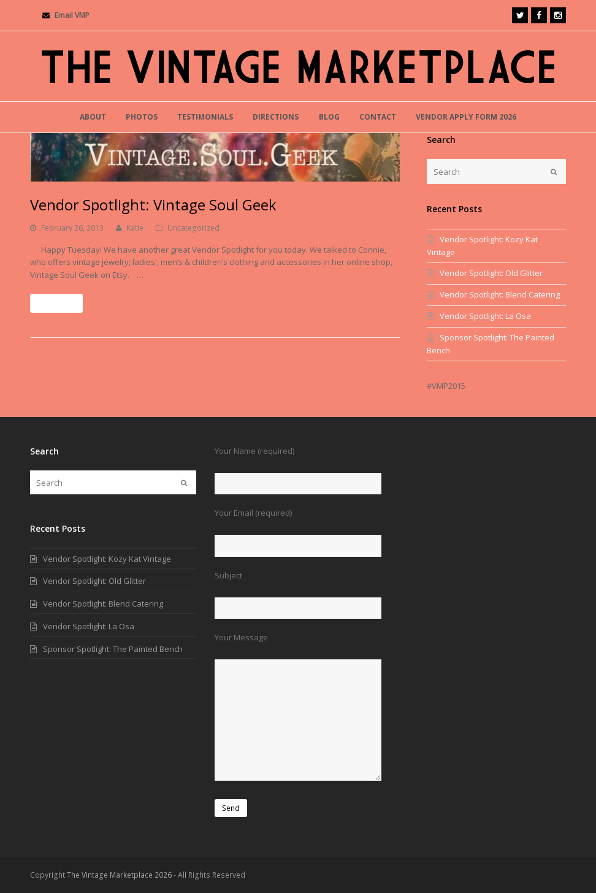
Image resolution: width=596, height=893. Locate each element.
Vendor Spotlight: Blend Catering (500, 294)
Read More (56, 303)
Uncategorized (193, 228)
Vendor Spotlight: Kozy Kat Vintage (107, 558)
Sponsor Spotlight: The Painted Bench (113, 648)
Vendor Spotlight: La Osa (485, 315)
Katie (134, 228)
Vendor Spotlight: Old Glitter (491, 272)
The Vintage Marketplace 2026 (119, 875)
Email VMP (72, 15)
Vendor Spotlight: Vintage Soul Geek (153, 204)
